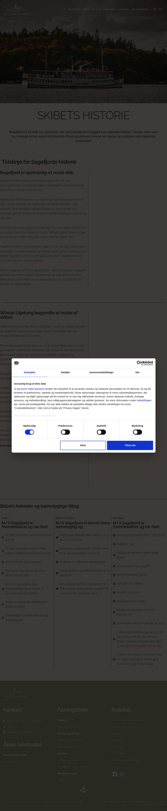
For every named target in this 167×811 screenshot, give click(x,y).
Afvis (83, 445)
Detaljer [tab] (65, 372)
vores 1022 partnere (33, 388)
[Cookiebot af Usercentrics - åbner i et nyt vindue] (139, 363)
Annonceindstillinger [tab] (101, 372)
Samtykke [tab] (29, 372)
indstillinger (144, 400)
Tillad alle (130, 445)
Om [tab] (137, 372)
